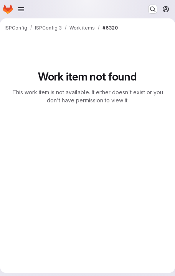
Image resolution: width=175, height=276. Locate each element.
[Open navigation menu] (21, 9)
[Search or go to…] (152, 9)
